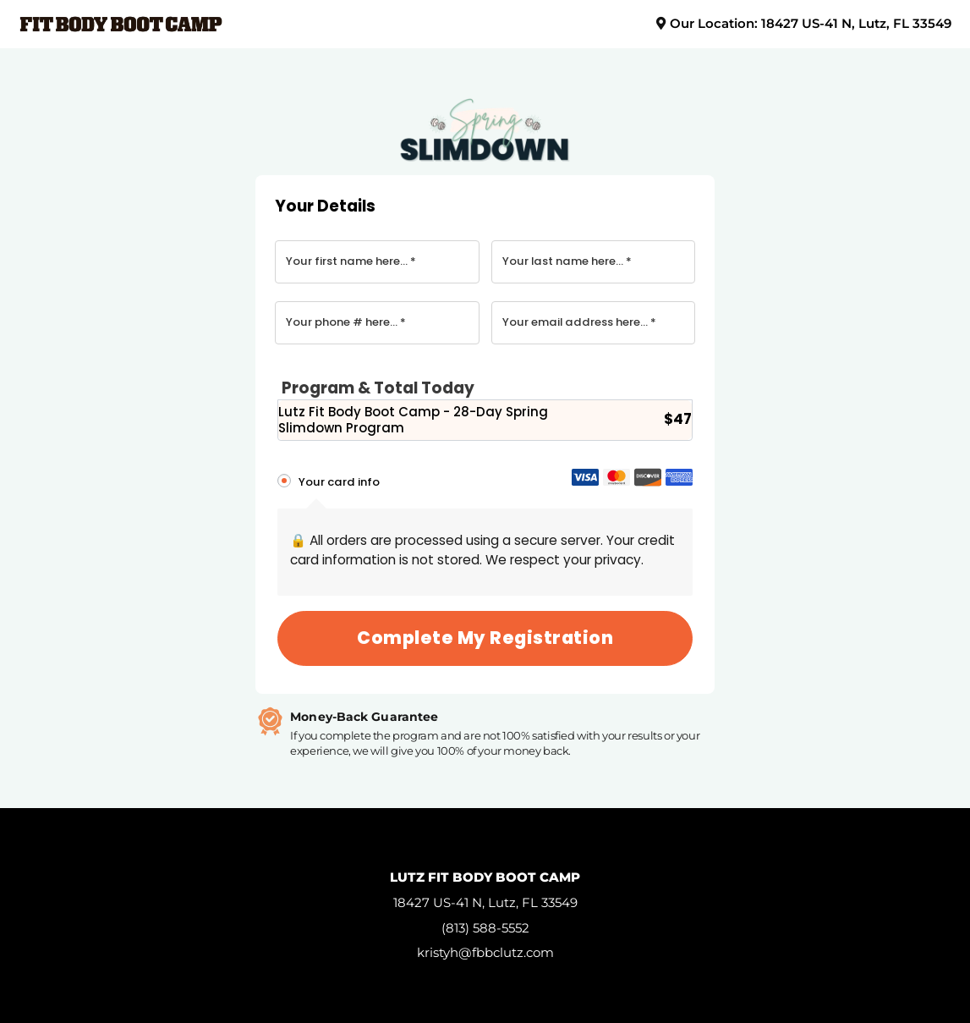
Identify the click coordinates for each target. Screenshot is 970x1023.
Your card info (339, 482)
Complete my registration (485, 637)
